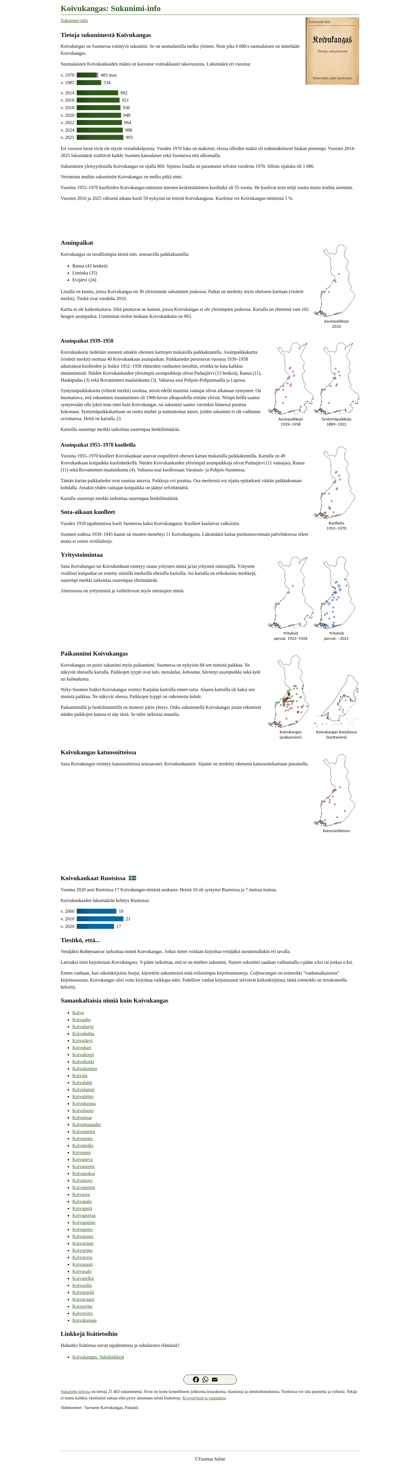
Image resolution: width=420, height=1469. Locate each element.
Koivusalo (82, 1271)
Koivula (80, 1075)
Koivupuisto (83, 1222)
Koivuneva (82, 1159)
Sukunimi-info (74, 20)
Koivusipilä (83, 1292)
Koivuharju (83, 1026)
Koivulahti (82, 1082)
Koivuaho (81, 1019)
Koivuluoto (83, 1110)
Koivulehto (82, 1096)
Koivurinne (83, 1243)
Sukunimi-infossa (75, 1391)
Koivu (78, 1012)
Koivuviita (82, 1306)
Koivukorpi (83, 1054)
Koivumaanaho (86, 1124)
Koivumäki (82, 1145)
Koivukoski (83, 1061)
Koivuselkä (83, 1278)
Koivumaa (82, 1117)
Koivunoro (82, 1180)
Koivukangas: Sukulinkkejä (98, 1356)
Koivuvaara (83, 1299)
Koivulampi (83, 1089)
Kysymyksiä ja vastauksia (204, 1398)
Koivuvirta (82, 1313)
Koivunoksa (83, 1173)
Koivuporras (84, 1215)
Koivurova (82, 1257)
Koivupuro (82, 1229)
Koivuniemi (83, 1166)
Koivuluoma (84, 1103)
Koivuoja (81, 1194)
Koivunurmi (83, 1187)
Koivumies (82, 1138)
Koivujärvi (82, 1040)
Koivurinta (82, 1250)
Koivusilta (82, 1285)
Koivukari (81, 1047)
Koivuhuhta (83, 1033)
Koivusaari (82, 1264)
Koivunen (81, 1152)
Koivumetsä (83, 1131)
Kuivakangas (84, 1320)
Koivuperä (82, 1208)
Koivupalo (82, 1201)
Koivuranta (82, 1236)
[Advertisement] (210, 220)
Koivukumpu (84, 1068)
